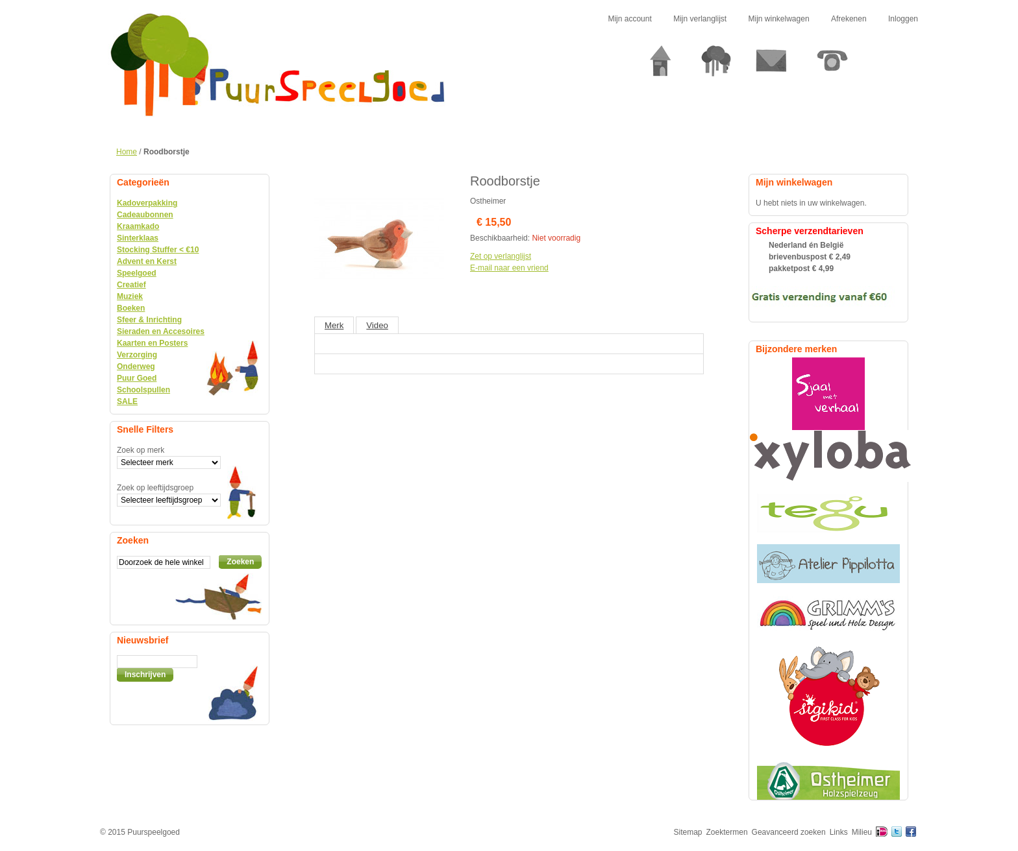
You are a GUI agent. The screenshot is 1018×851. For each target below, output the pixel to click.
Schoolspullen (143, 389)
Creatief (131, 284)
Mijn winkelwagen (779, 18)
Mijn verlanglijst (699, 18)
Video (377, 325)
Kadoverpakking (147, 203)
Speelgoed (136, 273)
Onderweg (136, 366)
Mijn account (629, 18)
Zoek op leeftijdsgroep (155, 487)
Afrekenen (849, 18)
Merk (334, 325)
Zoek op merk (140, 450)
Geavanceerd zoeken (789, 832)
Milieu (862, 832)
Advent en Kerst (147, 261)
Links (839, 832)
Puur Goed (136, 378)
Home (126, 151)
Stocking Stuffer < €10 (158, 249)
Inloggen (903, 18)
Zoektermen (727, 832)
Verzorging (137, 354)
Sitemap (688, 832)
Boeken (131, 308)
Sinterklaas (137, 238)
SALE (127, 401)
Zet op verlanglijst (500, 256)
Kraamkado (138, 226)
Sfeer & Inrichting (149, 319)
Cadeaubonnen (145, 214)
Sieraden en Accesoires (161, 331)
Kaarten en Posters (152, 343)
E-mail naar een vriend (509, 267)
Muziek (130, 296)
